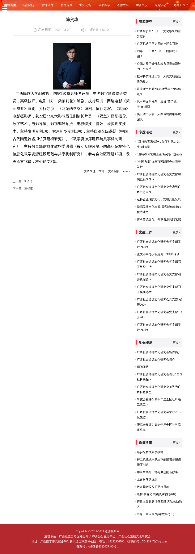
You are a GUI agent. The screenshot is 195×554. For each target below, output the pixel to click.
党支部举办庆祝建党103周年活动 (158, 254)
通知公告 (85, 5)
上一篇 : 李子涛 (23, 181)
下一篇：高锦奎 (23, 188)
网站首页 (10, 5)
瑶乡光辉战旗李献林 (150, 452)
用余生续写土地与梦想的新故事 (157, 472)
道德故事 (123, 5)
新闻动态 (29, 5)
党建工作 (179, 5)
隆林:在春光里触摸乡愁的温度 (156, 494)
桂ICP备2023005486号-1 (103, 546)
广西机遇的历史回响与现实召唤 (157, 43)
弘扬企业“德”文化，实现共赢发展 (159, 199)
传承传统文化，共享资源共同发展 (159, 219)
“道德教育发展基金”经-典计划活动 (159, 154)
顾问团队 (143, 366)
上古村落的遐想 (147, 479)
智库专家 (66, 5)
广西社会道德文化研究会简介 (156, 359)
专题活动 (160, 5)
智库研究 (48, 5)
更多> (176, 21)
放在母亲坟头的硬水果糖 (153, 486)
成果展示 (104, 5)
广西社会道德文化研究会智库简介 (159, 352)
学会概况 (142, 5)
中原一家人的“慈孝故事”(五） (156, 514)
